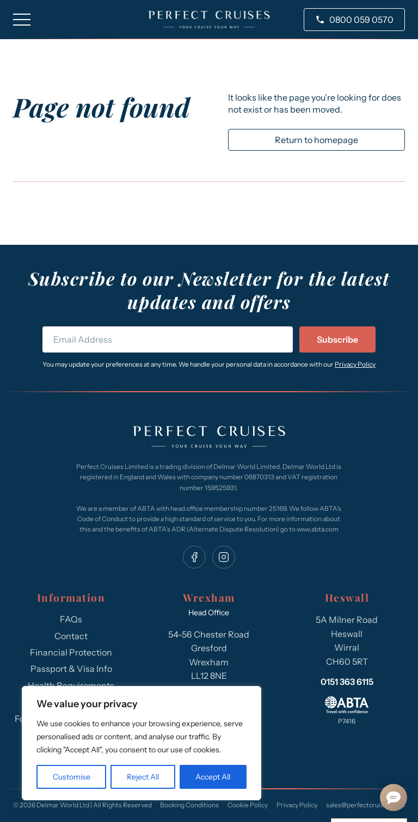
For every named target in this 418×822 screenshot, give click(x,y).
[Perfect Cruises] (209, 438)
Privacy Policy (355, 364)
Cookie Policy (248, 805)
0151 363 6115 (347, 681)
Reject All (143, 777)
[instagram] (223, 557)
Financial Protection (71, 652)
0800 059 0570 (361, 19)
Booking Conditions (189, 805)
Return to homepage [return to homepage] (316, 139)
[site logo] (209, 19)
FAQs (71, 619)
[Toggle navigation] (21, 19)
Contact (71, 636)
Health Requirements (71, 685)
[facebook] (194, 557)
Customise (71, 777)
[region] (141, 743)
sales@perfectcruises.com (365, 805)
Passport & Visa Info (71, 668)
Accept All (212, 777)
